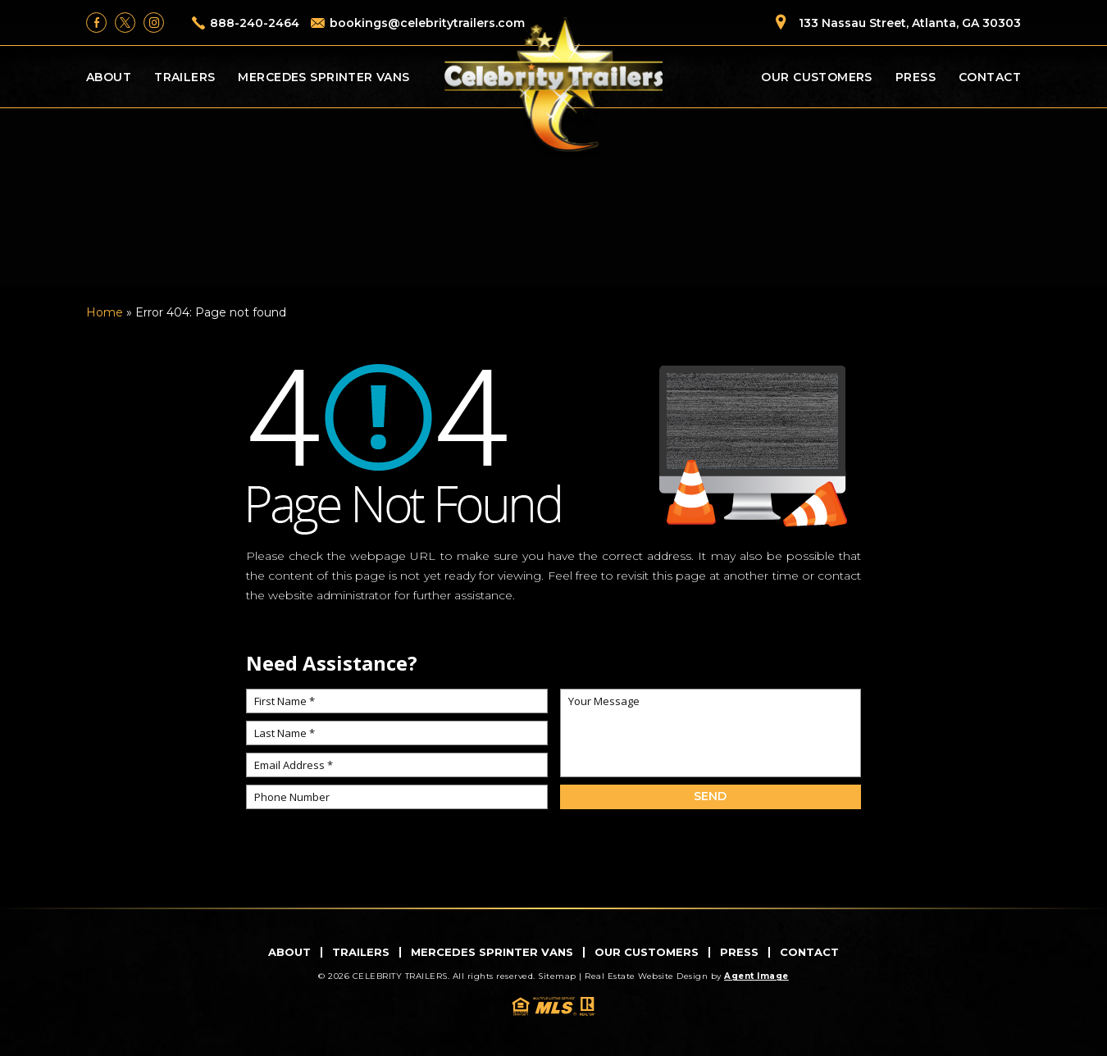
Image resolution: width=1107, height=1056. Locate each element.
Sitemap (557, 976)
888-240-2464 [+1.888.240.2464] (254, 23)
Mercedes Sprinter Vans (323, 77)
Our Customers (816, 77)
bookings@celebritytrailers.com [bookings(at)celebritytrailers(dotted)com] (427, 23)
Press (915, 77)
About (108, 77)
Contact (990, 77)
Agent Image (756, 976)
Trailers (184, 77)
